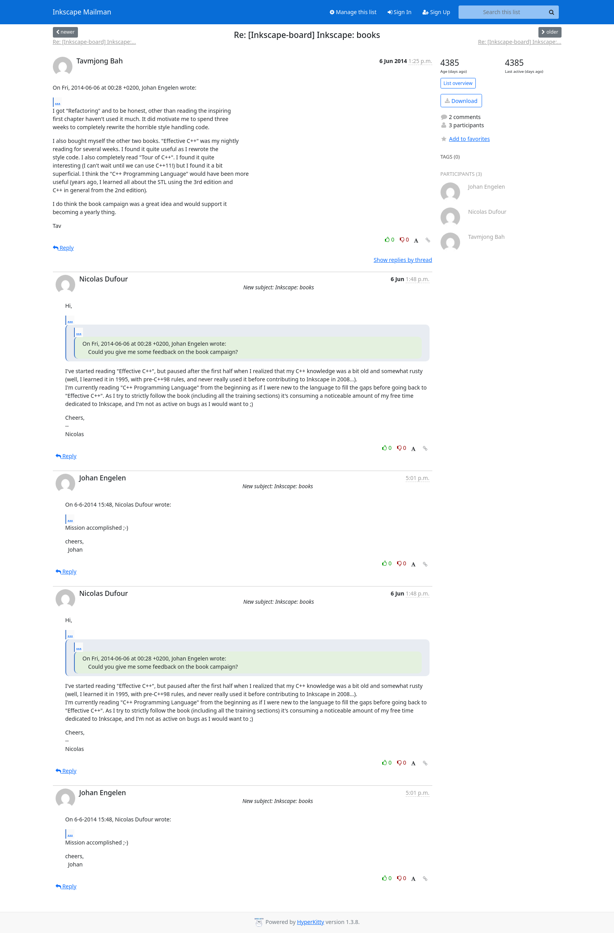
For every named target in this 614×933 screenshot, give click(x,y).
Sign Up (436, 12)
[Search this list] (502, 12)
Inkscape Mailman (82, 12)
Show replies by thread (403, 259)
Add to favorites (465, 139)
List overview (458, 83)
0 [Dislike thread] (404, 239)
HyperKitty (310, 922)
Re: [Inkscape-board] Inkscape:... (94, 41)
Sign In (400, 12)
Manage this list (353, 12)
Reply (63, 247)
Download (461, 101)
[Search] (552, 12)
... (58, 101)
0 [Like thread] (390, 239)
